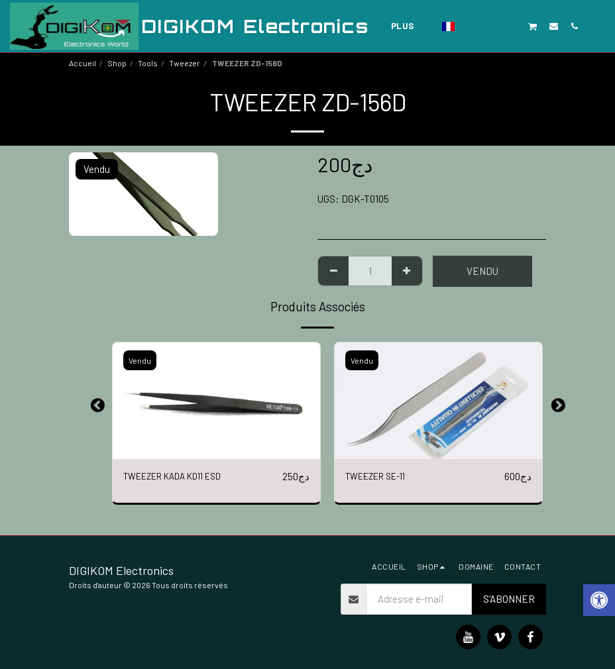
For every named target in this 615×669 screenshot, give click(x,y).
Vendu (482, 271)
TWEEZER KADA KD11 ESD (181, 477)
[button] (470, 25)
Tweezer (184, 63)
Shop (117, 63)
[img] (216, 400)
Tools (148, 63)
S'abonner (509, 599)
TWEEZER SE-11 (381, 477)
